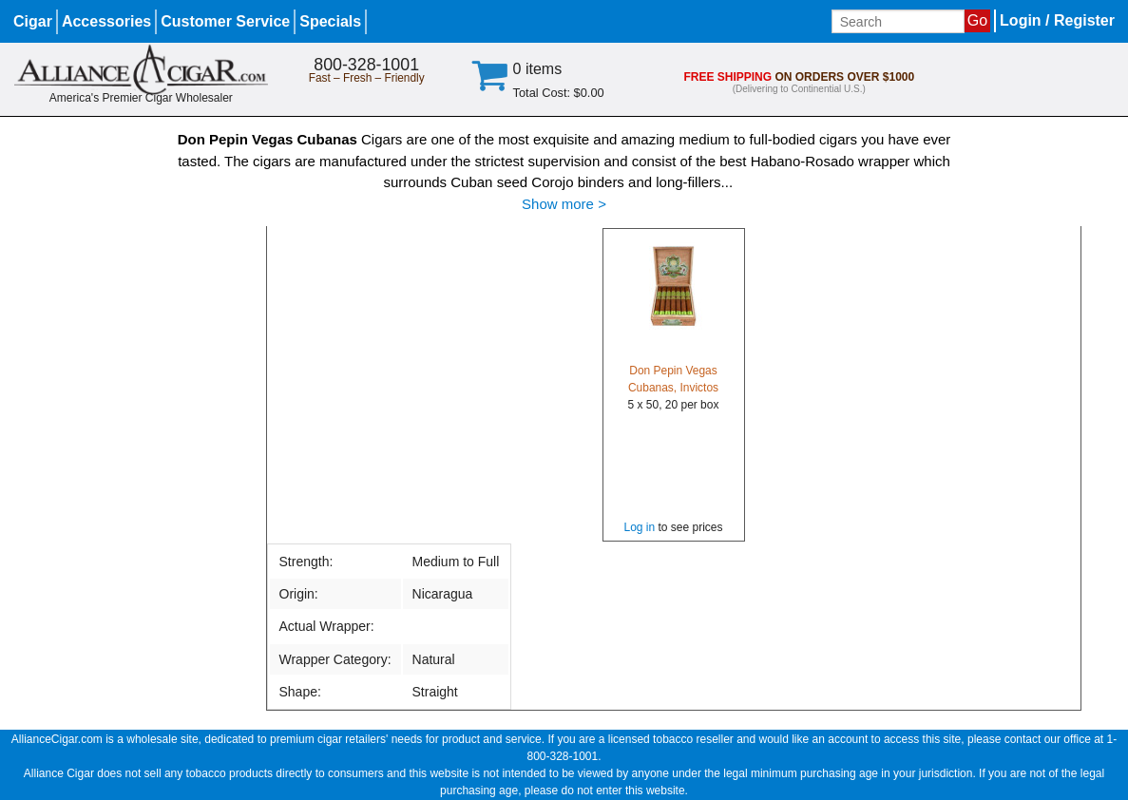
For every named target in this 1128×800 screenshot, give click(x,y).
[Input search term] (898, 21)
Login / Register (1057, 20)
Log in (639, 527)
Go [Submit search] (977, 20)
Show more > (564, 204)
